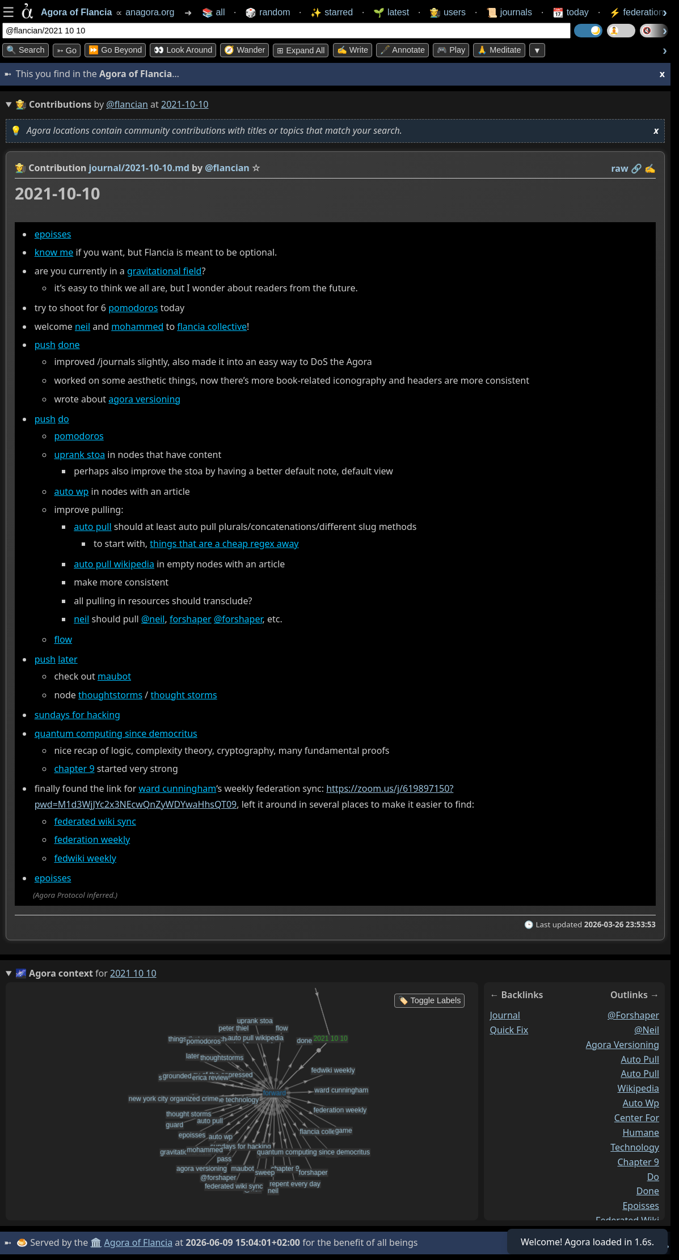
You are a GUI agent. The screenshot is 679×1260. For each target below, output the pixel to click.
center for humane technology (634, 1132)
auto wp (71, 491)
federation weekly (92, 839)
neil (82, 326)
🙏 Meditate (499, 49)
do (63, 419)
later (68, 659)
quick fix (509, 1030)
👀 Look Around (183, 49)
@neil (153, 619)
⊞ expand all (300, 50)
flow (63, 639)
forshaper (191, 619)
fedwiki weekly (85, 858)
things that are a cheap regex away (224, 543)
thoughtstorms (110, 695)
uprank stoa (79, 454)
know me (54, 252)
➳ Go (67, 50)
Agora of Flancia (138, 1242)
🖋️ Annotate (402, 49)
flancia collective (212, 326)
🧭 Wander (244, 49)
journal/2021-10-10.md (139, 168)
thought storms (183, 695)
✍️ (650, 168)
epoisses (53, 234)
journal (505, 1015)
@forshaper (238, 619)
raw (620, 168)
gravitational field (164, 271)
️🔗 (636, 168)
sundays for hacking (77, 715)
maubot (114, 676)
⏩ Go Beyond (115, 49)
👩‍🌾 (20, 168)
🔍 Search (25, 49)
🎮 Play (451, 49)
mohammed (137, 326)
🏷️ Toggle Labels (429, 1000)
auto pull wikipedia (114, 564)
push (45, 345)
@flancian (127, 104)
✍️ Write (352, 49)
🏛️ (96, 1242)
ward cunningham (177, 789)
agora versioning (144, 399)
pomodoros (133, 308)
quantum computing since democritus (116, 733)
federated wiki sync (95, 821)
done (68, 345)
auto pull (92, 526)
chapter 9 (74, 768)
